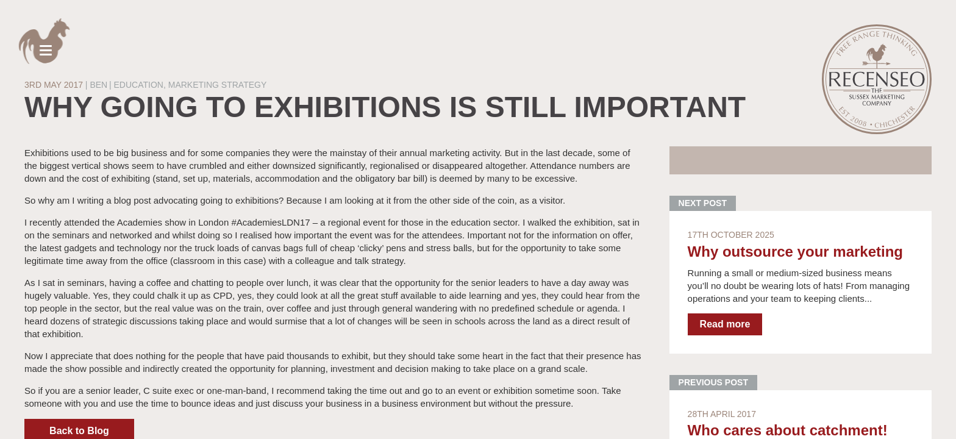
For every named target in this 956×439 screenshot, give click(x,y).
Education (138, 85)
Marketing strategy (217, 85)
